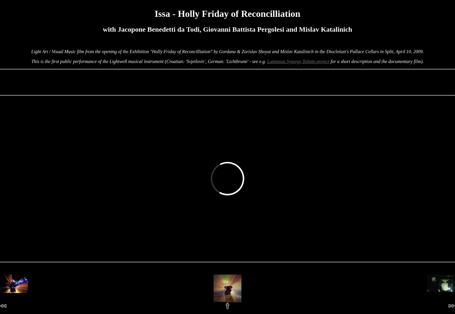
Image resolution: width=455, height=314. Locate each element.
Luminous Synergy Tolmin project (298, 61)
